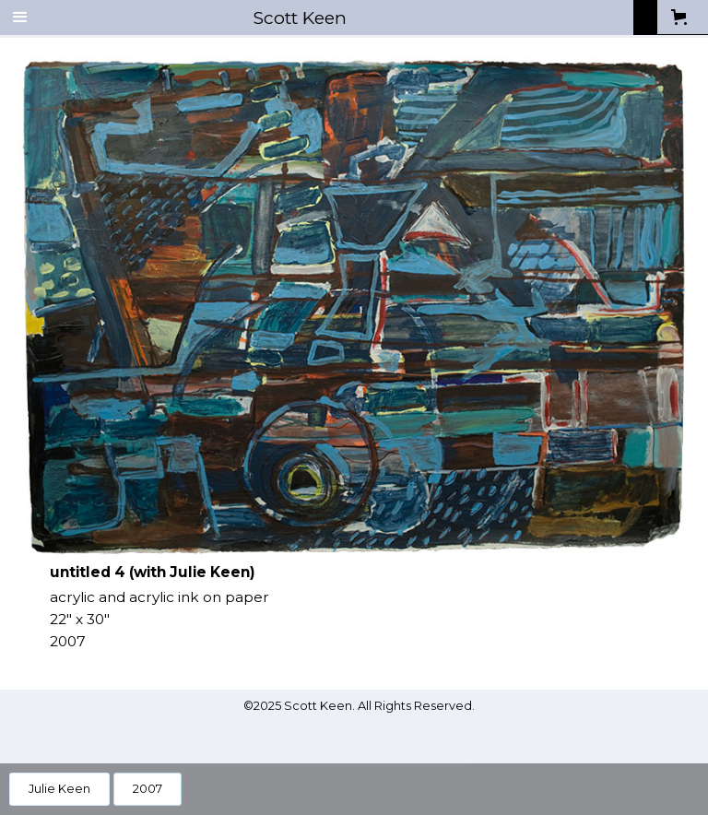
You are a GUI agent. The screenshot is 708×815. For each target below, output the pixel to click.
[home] (337, 17)
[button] (20, 17)
